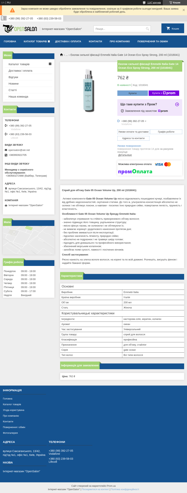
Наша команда (18, 96)
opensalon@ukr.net (19, 150)
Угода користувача (13, 410)
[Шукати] (147, 29)
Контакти (95, 41)
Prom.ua (111, 486)
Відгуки (13, 77)
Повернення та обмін (153, 41)
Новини (14, 83)
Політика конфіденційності (125, 489)
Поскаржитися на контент (95, 489)
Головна (10, 41)
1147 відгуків (154, 2)
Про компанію (120, 41)
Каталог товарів (35, 41)
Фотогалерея (10, 432)
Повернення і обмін (14, 427)
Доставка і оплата (68, 41)
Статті (13, 90)
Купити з (163, 93)
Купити (133, 93)
